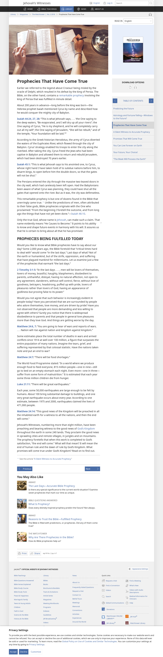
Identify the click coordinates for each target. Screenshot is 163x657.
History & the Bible (21, 619)
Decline (23, 651)
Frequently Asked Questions (83, 587)
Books (45, 584)
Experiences (77, 618)
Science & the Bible (21, 615)
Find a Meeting (133, 580)
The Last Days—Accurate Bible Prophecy (52, 486)
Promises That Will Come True (127, 138)
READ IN (119, 21)
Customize (36, 651)
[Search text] (132, 3)
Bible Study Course (21, 588)
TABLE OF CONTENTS (133, 100)
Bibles (45, 580)
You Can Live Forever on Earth (127, 145)
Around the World (79, 622)
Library (13, 14)
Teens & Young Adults (22, 603)
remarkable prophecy (71, 95)
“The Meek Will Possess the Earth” (129, 159)
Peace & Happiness (21, 596)
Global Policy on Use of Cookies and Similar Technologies (89, 641)
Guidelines (47, 615)
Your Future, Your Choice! (125, 152)
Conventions (77, 610)
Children (17, 607)
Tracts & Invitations (50, 592)
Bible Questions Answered (24, 580)
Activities (75, 614)
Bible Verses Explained (22, 584)
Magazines (24, 14)
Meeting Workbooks (51, 603)
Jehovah (61, 220)
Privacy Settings (36, 644)
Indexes (46, 611)
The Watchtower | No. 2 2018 (43, 14)
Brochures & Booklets (51, 588)
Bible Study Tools (20, 592)
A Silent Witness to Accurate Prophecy (52, 458)
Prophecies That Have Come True (130, 125)
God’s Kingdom (86, 428)
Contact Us (76, 595)
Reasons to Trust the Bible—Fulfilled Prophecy (55, 519)
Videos (45, 622)
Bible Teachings (20, 575)
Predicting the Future (123, 108)
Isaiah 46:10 (78, 213)
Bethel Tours (77, 599)
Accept (13, 651)
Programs (47, 607)
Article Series (48, 596)
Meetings (76, 602)
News (74, 575)
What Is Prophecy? (39, 504)
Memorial (76, 606)
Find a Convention (111, 585)
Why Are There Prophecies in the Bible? (51, 537)
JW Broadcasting (50, 619)
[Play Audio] (150, 14)
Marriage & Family (21, 599)
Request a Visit (78, 591)
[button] (47, 9)
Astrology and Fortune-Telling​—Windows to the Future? (133, 117)
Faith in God (18, 611)
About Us (76, 582)
